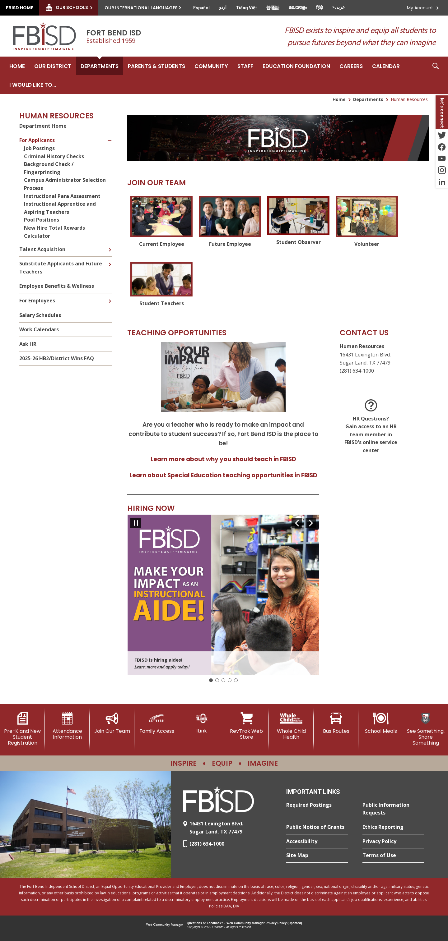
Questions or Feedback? (205, 923)
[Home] (17, 66)
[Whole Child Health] (291, 726)
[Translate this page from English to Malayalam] (298, 7)
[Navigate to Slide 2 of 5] (311, 523)
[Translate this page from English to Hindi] (319, 7)
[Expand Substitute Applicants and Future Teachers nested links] (110, 260)
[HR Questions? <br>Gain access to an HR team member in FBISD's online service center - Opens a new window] (371, 427)
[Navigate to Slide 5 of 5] (297, 523)
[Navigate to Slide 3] (223, 680)
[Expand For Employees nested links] (110, 296)
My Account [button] (420, 8)
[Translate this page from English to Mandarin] (272, 7)
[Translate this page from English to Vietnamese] (246, 7)
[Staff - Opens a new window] (245, 66)
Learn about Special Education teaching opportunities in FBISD (223, 475)
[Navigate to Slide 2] (217, 680)
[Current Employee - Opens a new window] (161, 222)
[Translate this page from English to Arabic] (338, 7)
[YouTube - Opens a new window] (442, 158)
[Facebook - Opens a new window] (442, 146)
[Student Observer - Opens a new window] (298, 222)
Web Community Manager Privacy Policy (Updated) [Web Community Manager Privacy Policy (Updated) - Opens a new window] (264, 923)
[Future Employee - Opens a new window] (230, 222)
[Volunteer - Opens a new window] (367, 222)
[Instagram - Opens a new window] (442, 170)
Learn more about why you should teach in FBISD (223, 459)
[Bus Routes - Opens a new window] (336, 723)
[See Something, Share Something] (425, 729)
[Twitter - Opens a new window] (442, 134)
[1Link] (201, 723)
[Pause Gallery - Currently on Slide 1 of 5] (135, 523)
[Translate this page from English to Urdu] (223, 7)
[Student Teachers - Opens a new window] (161, 285)
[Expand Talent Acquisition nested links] (110, 245)
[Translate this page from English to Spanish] (201, 7)
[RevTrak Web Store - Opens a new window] (246, 726)
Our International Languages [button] (141, 8)
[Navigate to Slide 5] (236, 680)
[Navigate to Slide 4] (229, 680)
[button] (435, 75)
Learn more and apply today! (161, 667)
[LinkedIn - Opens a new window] (442, 182)
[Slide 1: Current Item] (211, 680)
